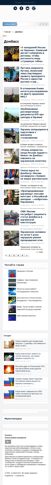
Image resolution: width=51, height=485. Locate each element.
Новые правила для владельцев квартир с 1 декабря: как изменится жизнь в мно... (30, 343)
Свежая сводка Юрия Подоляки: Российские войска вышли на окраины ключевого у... (29, 381)
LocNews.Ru (19, 476)
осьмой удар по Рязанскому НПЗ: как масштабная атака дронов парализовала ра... (30, 368)
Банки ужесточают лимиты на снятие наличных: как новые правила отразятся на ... (28, 356)
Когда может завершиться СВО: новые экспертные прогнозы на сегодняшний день (28, 393)
